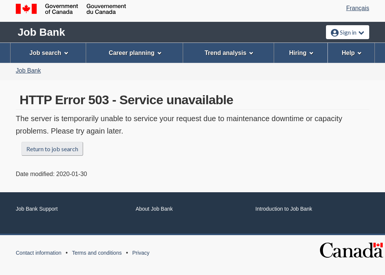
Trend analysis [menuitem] (229, 53)
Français (357, 8)
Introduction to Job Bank (283, 209)
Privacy (141, 253)
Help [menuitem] (352, 53)
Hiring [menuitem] (301, 53)
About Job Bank (154, 209)
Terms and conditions (96, 253)
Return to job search (52, 148)
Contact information (38, 253)
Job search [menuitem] (48, 53)
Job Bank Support (37, 209)
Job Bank (41, 32)
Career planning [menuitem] (135, 53)
